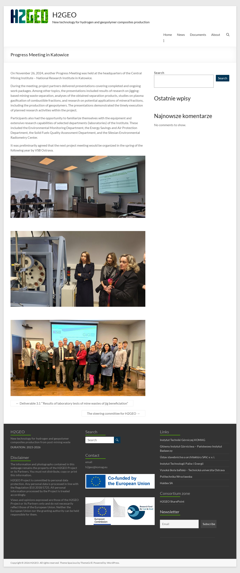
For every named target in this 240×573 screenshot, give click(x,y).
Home (167, 35)
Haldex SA (166, 483)
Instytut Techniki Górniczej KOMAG (182, 440)
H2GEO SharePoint (172, 501)
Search (159, 73)
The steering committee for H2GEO (113, 413)
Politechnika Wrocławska (176, 476)
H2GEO (64, 14)
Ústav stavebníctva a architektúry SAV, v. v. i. (187, 457)
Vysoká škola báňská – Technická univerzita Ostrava (192, 470)
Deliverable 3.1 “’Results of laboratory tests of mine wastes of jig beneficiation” (72, 403)
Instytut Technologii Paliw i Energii (182, 463)
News (181, 35)
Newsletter (169, 511)
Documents (198, 35)
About (215, 35)
